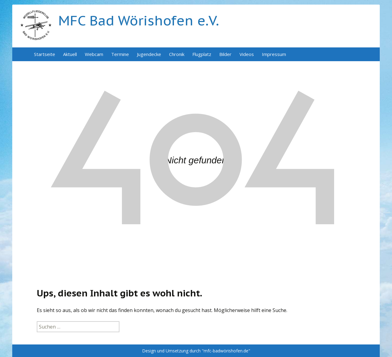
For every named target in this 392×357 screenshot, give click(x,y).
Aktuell (70, 54)
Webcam (94, 54)
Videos (246, 54)
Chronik (176, 54)
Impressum (274, 54)
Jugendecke (149, 54)
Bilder (225, 54)
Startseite (44, 54)
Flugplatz (201, 54)
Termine (120, 54)
